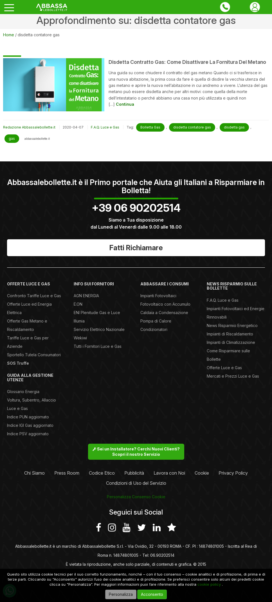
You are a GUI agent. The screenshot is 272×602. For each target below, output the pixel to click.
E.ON (78, 304)
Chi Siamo (34, 473)
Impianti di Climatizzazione (231, 342)
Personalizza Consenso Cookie (136, 496)
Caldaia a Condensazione (164, 312)
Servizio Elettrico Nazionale (99, 329)
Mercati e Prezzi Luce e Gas (233, 376)
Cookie (202, 473)
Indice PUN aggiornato (28, 416)
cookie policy (209, 584)
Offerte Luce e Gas (224, 367)
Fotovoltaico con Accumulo (165, 304)
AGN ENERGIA (86, 295)
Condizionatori (153, 329)
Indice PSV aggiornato (28, 433)
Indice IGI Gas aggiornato (30, 425)
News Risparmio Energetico (232, 325)
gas (12, 138)
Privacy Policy (233, 473)
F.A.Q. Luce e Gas (105, 127)
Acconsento (152, 594)
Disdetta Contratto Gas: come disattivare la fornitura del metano (187, 62)
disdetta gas (234, 127)
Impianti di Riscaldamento (230, 334)
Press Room (66, 473)
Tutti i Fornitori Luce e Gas (98, 346)
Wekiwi (80, 337)
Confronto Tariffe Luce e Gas (34, 295)
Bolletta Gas (150, 127)
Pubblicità (134, 473)
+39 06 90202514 (136, 207)
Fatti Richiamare (136, 247)
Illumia (79, 321)
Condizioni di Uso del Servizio (136, 483)
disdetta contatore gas (192, 127)
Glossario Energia (23, 391)
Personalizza (121, 594)
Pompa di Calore (155, 321)
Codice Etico (102, 473)
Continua (125, 104)
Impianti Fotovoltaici (158, 295)
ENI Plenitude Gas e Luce (97, 312)
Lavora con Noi (169, 473)
